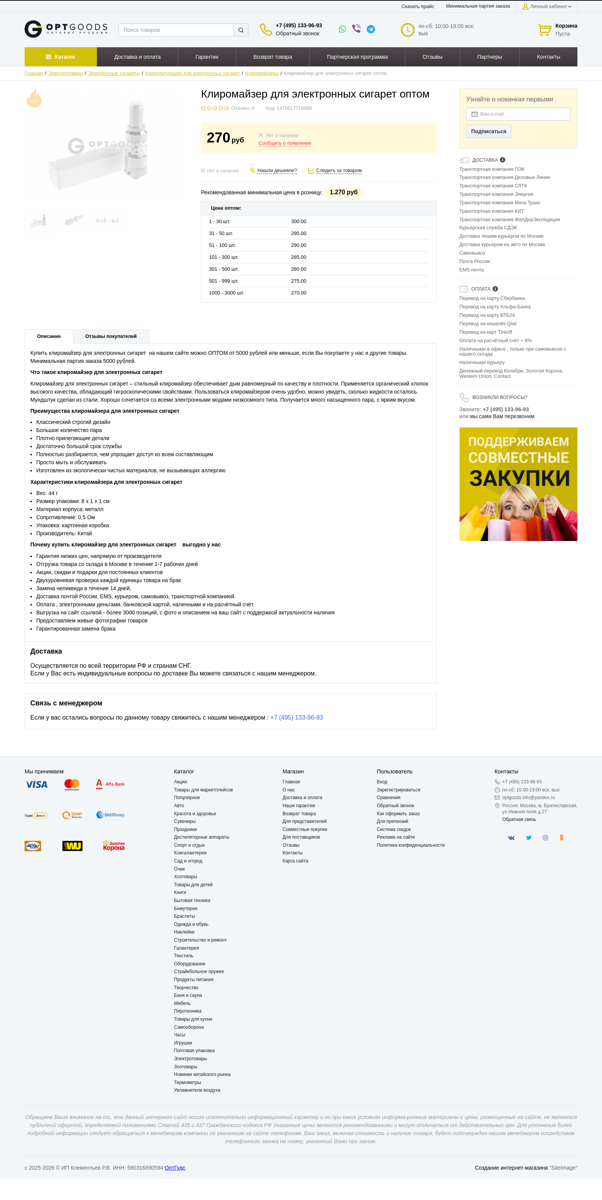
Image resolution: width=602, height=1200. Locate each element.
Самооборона (188, 1027)
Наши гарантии (299, 805)
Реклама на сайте (396, 837)
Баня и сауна (188, 995)
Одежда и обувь (191, 924)
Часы (179, 1035)
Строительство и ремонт (200, 940)
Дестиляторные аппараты (201, 837)
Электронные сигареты (114, 73)
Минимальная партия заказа (478, 6)
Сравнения (389, 797)
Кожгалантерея (190, 853)
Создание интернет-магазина (511, 1168)
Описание (49, 336)
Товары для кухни (193, 1019)
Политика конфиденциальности (411, 845)
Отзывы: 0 (242, 108)
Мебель (182, 1003)
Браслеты (184, 916)
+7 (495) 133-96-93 (299, 25)
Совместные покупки (305, 829)
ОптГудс (175, 1168)
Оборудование (189, 964)
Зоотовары (185, 1066)
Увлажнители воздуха (197, 1090)
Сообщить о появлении (285, 143)
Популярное (187, 797)
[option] (519, 484)
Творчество (186, 987)
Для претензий (392, 821)
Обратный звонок (297, 33)
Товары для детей (193, 884)
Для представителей (305, 821)
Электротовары (65, 73)
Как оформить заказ (398, 813)
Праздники (185, 829)
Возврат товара (299, 813)
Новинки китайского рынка (202, 1074)
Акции (180, 782)
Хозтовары (185, 876)
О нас (289, 790)
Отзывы (291, 845)
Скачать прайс (418, 6)
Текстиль (183, 955)
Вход (382, 782)
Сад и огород (188, 861)
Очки (179, 869)
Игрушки (183, 1043)
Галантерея (186, 948)
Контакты (293, 853)
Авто (179, 805)
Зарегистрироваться (398, 790)
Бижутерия (185, 908)
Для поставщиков (301, 837)
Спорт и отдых (189, 845)
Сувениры (184, 821)
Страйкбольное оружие (199, 971)
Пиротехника (188, 1011)
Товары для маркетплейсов (203, 790)
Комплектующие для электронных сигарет (192, 73)
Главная (34, 73)
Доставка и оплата (302, 797)
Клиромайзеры (262, 73)
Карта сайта (295, 861)
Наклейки (184, 932)
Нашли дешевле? (277, 170)
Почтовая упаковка (194, 1050)
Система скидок (394, 829)
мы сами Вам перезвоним (502, 416)
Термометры (187, 1082)
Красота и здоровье (195, 813)
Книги (180, 892)
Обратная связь (519, 819)
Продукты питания (193, 979)
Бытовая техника (192, 900)
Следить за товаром (339, 170)
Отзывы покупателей (111, 336)
